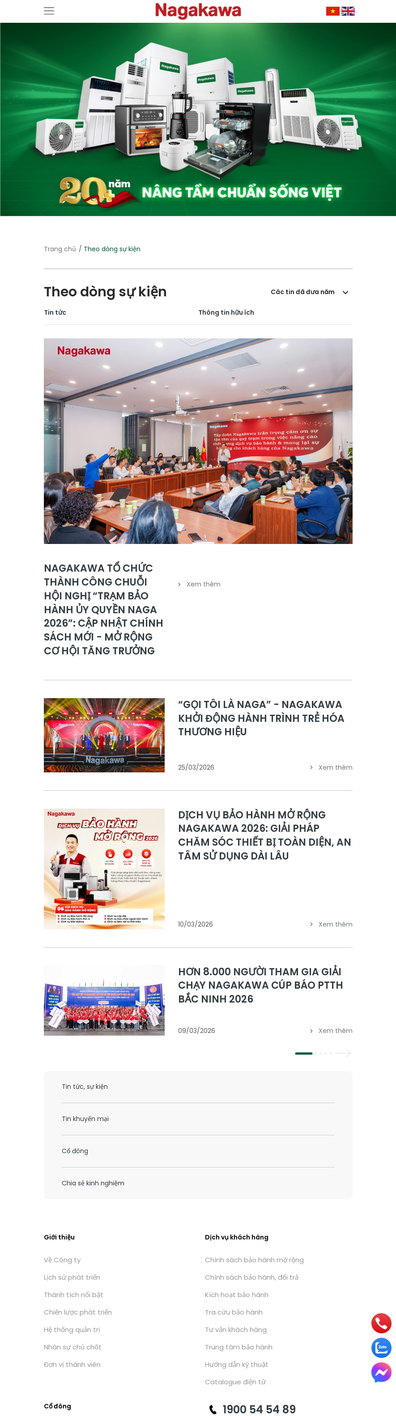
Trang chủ (60, 248)
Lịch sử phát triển (72, 1277)
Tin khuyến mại (85, 1118)
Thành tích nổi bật (73, 1294)
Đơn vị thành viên (72, 1364)
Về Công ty (62, 1259)
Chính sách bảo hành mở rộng (254, 1259)
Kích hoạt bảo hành (236, 1294)
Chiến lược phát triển (78, 1312)
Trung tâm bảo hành (239, 1347)
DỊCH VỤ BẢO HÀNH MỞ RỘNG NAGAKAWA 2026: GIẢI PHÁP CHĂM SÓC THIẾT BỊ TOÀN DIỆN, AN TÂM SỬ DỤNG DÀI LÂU (264, 835)
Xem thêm (199, 584)
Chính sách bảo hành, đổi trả (251, 1277)
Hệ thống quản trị (72, 1329)
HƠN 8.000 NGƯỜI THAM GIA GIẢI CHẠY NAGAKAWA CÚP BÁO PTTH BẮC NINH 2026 (260, 986)
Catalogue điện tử (235, 1381)
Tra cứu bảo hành (234, 1312)
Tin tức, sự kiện (85, 1086)
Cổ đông (75, 1150)
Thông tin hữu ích (226, 312)
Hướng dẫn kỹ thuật (236, 1364)
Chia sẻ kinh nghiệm (93, 1183)
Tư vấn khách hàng (236, 1329)
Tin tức (55, 312)
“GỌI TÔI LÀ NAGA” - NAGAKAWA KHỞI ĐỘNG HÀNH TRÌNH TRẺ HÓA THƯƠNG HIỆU (261, 718)
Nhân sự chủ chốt (73, 1347)
